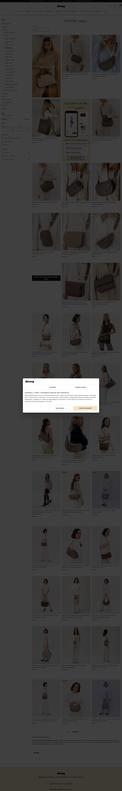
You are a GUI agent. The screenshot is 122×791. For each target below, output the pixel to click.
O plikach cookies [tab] (80, 387)
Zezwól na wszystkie (85, 408)
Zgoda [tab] (26, 387)
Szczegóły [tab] (53, 387)
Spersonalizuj (61, 408)
